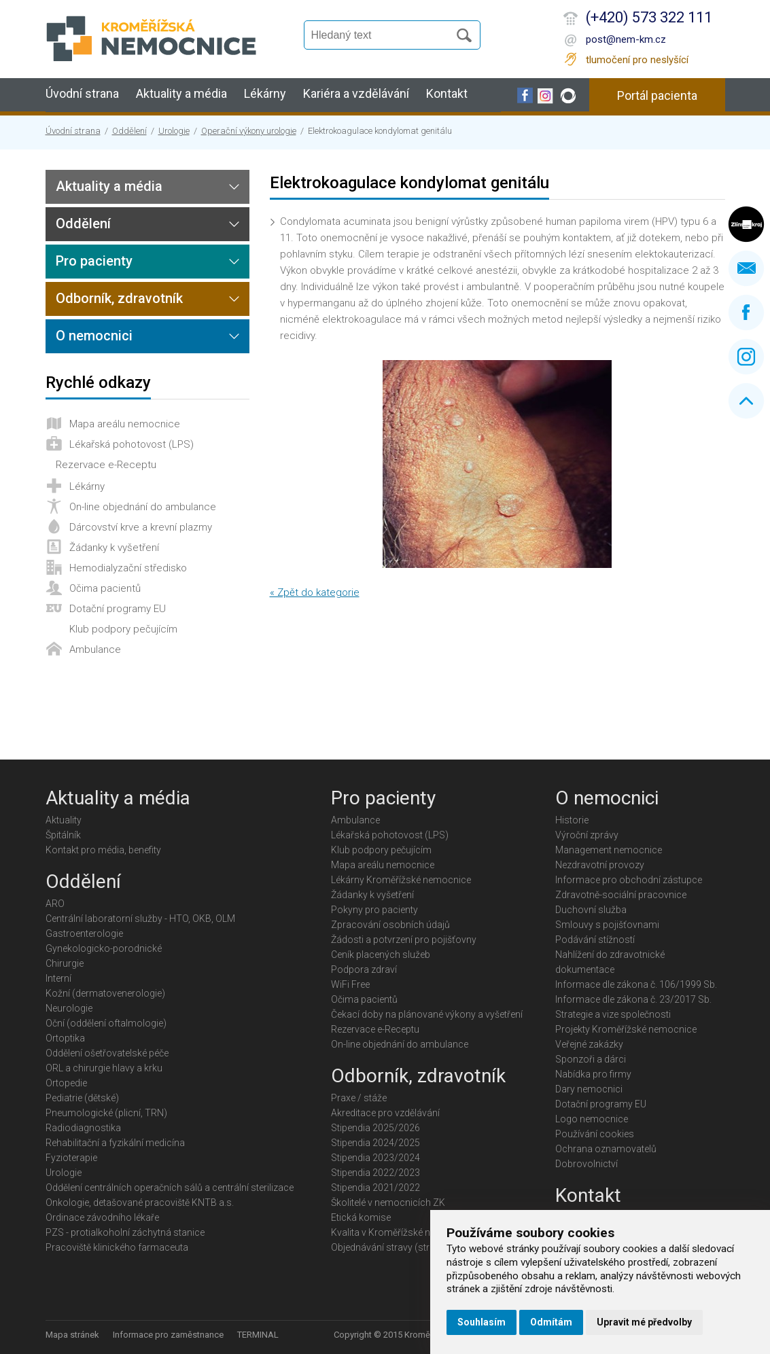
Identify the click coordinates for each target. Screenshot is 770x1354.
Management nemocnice (608, 849)
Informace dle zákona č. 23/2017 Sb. (633, 999)
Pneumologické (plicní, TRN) (106, 1112)
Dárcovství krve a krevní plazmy (140, 527)
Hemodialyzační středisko (128, 568)
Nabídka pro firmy (593, 1074)
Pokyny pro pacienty (374, 909)
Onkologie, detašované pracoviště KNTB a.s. (140, 1202)
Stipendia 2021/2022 (375, 1187)
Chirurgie (65, 963)
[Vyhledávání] (382, 35)
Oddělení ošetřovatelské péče (107, 1053)
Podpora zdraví (364, 969)
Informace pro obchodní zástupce (628, 879)
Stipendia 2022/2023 (375, 1172)
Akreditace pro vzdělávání (385, 1112)
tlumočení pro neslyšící (637, 60)
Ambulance (95, 649)
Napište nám (746, 268)
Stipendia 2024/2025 (375, 1142)
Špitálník (63, 835)
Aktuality (64, 820)
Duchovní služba (591, 909)
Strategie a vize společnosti (613, 1014)
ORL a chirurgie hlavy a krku (104, 1068)
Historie (572, 820)
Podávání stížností (595, 939)
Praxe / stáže (359, 1097)
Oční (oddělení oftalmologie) (106, 1023)
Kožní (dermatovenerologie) (105, 993)
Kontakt (447, 93)
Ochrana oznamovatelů (606, 1148)
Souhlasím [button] (481, 1322)
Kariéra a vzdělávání (356, 93)
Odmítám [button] (551, 1322)
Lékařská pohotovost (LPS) (131, 444)
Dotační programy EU (117, 609)
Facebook (746, 312)
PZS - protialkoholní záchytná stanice (125, 1232)
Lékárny (265, 93)
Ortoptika (65, 1038)
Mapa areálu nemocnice (124, 424)
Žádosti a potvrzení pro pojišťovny (403, 939)
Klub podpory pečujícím (123, 629)
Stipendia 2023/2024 (375, 1157)
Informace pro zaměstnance (168, 1335)
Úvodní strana (82, 93)
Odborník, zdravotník (119, 298)
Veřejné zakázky (589, 1044)
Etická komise (361, 1217)
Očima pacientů (105, 588)
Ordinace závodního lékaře (102, 1217)
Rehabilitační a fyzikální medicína (115, 1142)
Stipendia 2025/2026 (375, 1127)
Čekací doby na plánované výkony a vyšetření (427, 1014)
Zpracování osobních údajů (390, 924)
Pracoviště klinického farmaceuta (117, 1247)
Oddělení (129, 131)
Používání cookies (594, 1133)
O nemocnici (94, 335)
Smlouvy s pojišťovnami (607, 924)
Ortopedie (66, 1082)
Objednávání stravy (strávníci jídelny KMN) (420, 1247)
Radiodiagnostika (83, 1127)
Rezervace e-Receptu (106, 465)
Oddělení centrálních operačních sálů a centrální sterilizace (170, 1187)
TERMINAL (258, 1335)
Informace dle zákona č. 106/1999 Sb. (636, 984)
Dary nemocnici (589, 1089)
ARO (55, 903)
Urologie (174, 131)
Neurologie (69, 1008)
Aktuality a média (181, 93)
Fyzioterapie (71, 1157)
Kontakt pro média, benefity (103, 849)
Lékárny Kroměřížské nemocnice (401, 879)
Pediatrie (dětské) (82, 1097)
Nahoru (746, 400)
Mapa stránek (72, 1335)
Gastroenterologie (84, 933)
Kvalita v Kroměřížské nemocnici (400, 1232)
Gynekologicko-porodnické (104, 948)
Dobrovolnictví (586, 1163)
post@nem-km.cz (626, 39)
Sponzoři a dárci (590, 1059)
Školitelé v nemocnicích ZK (388, 1202)
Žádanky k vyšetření (114, 547)
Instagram (746, 356)
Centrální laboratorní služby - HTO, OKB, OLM (140, 918)
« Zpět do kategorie (315, 592)
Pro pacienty (94, 261)
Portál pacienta (657, 95)
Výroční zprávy (586, 835)
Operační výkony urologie (248, 131)
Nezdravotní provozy (599, 864)
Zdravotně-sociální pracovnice (620, 894)
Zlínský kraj (746, 224)
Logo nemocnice (591, 1119)
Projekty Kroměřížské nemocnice (626, 1029)
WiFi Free (350, 984)
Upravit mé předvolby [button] (644, 1322)
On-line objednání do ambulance (142, 507)
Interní (58, 978)
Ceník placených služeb (380, 954)
